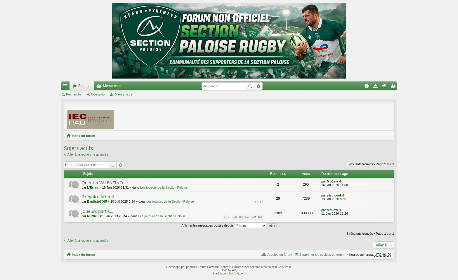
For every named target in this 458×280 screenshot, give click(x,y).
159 (253, 216)
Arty (234, 270)
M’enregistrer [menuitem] (394, 87)
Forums (84, 86)
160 (260, 216)
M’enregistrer (124, 94)
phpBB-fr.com (236, 273)
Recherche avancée (258, 86)
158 (247, 216)
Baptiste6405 (97, 201)
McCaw (332, 181)
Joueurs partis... (97, 211)
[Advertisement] (284, 116)
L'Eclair (92, 187)
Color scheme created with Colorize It (266, 267)
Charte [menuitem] (376, 87)
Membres (110, 86)
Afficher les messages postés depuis (223, 225)
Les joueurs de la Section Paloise (164, 187)
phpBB (190, 267)
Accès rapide (66, 87)
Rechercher (250, 86)
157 (241, 216)
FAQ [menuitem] (368, 87)
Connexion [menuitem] (385, 87)
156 (235, 216)
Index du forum (83, 136)
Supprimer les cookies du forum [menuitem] (322, 254)
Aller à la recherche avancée (87, 154)
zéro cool (334, 195)
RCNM (92, 216)
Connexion (99, 94)
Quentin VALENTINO (102, 182)
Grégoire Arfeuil (97, 196)
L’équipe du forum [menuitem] (279, 254)
